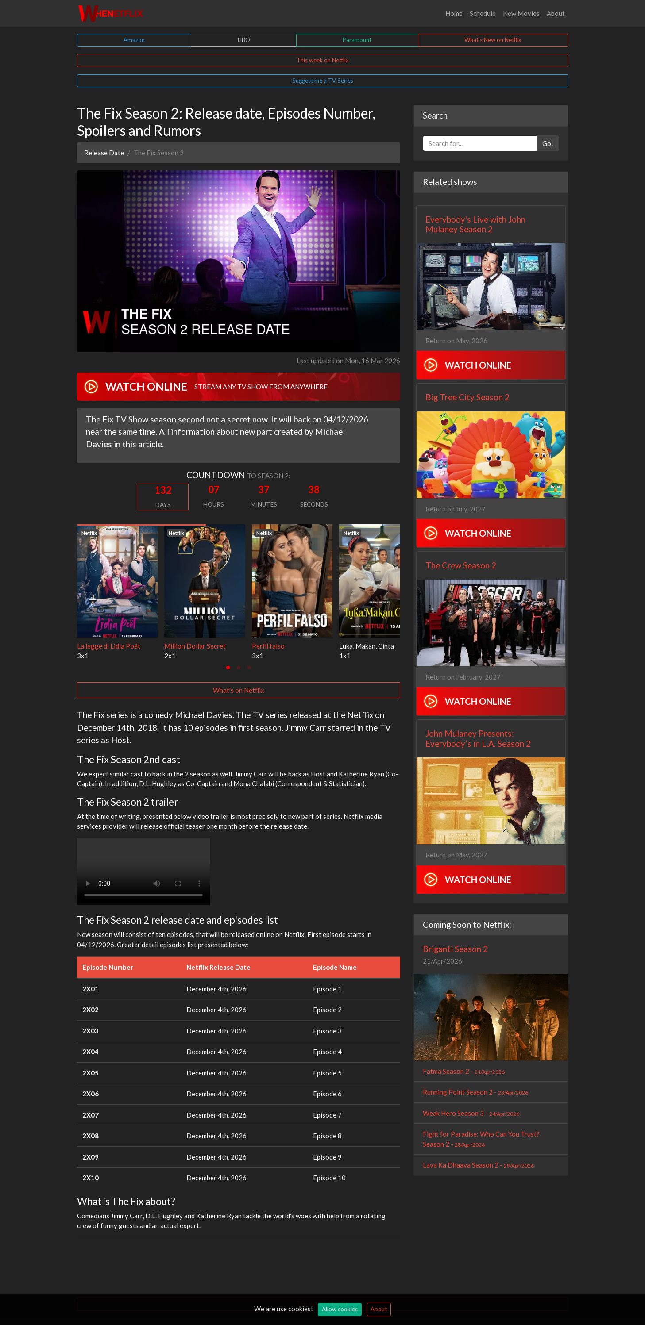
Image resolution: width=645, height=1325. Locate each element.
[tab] (228, 667)
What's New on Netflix (492, 39)
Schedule (483, 13)
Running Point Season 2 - (475, 1092)
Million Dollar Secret (195, 646)
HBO (244, 39)
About (556, 13)
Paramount (357, 39)
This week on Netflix (323, 60)
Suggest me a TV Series (322, 80)
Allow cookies (340, 1309)
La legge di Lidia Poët (108, 646)
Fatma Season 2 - (464, 1071)
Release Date (104, 153)
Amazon (134, 39)
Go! (547, 143)
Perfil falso (268, 646)
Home (454, 13)
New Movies (521, 13)
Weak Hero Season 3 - (471, 1113)
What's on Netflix (238, 690)
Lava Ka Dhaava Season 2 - (478, 1165)
